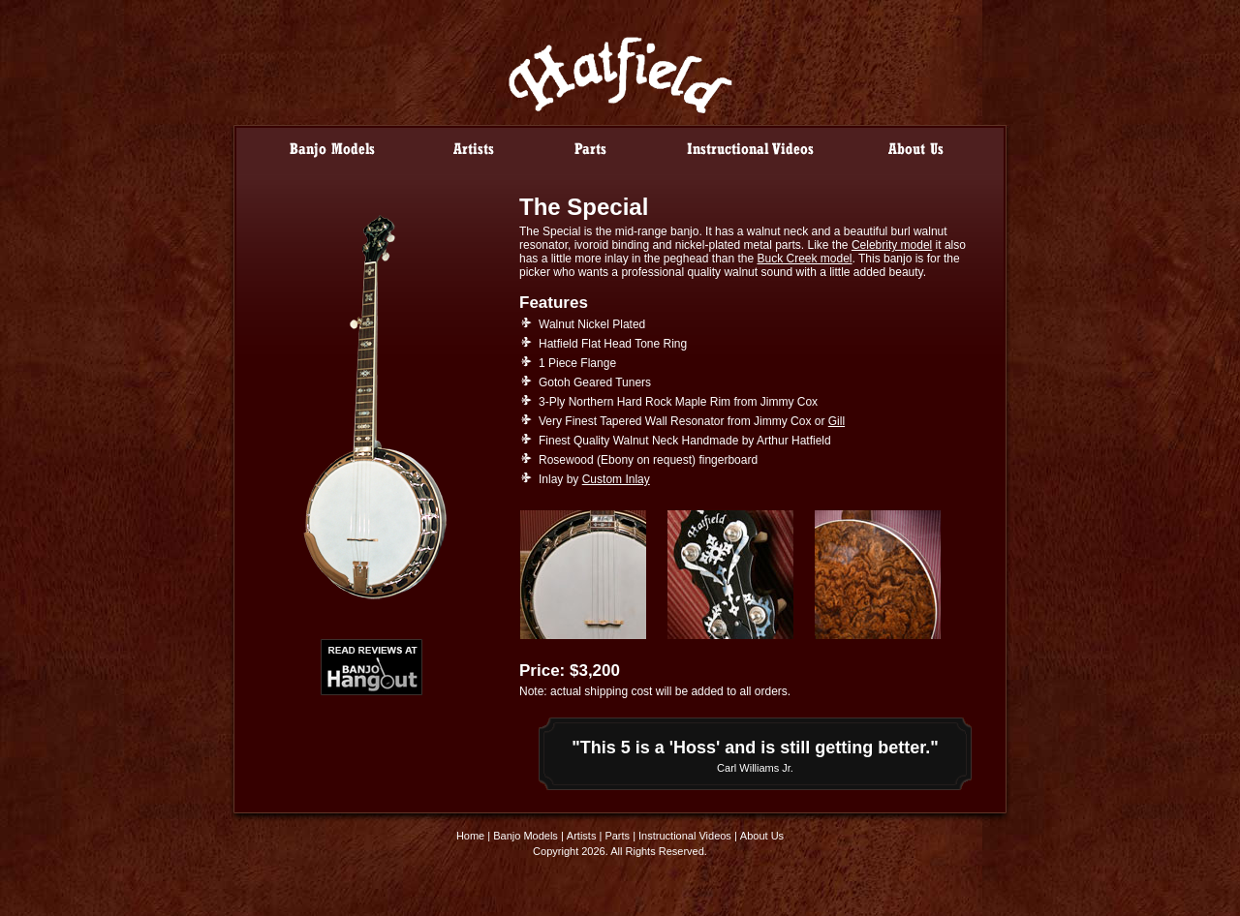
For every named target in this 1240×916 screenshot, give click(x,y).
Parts (617, 835)
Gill (836, 421)
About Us (762, 835)
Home (470, 835)
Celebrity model (892, 245)
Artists (582, 835)
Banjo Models (525, 835)
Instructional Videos (684, 835)
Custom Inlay (616, 479)
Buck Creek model (805, 258)
